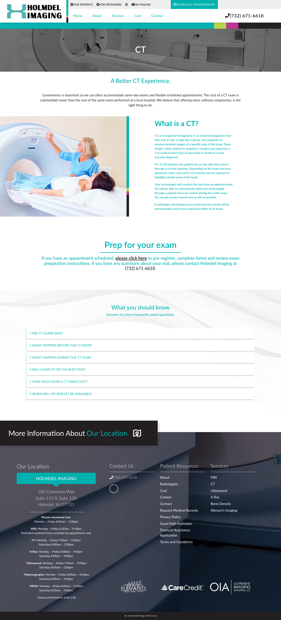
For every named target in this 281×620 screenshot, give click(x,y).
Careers (166, 497)
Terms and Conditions (176, 542)
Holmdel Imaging (56, 478)
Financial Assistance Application (175, 532)
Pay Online (141, 4)
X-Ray (215, 497)
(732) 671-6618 (244, 15)
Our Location (107, 433)
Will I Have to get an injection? (58, 369)
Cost (137, 16)
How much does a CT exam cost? (59, 382)
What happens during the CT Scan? (61, 357)
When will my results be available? (61, 394)
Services (118, 16)
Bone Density (221, 504)
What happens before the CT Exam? (61, 345)
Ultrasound (219, 491)
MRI (214, 477)
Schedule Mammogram (194, 4)
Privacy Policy (170, 517)
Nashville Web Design (136, 616)
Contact (157, 16)
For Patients (81, 4)
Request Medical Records (179, 510)
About (97, 16)
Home (77, 16)
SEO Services (152, 616)
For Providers (109, 4)
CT (213, 484)
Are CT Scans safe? (46, 333)
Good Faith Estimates (176, 523)
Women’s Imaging (224, 510)
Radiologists (169, 484)
